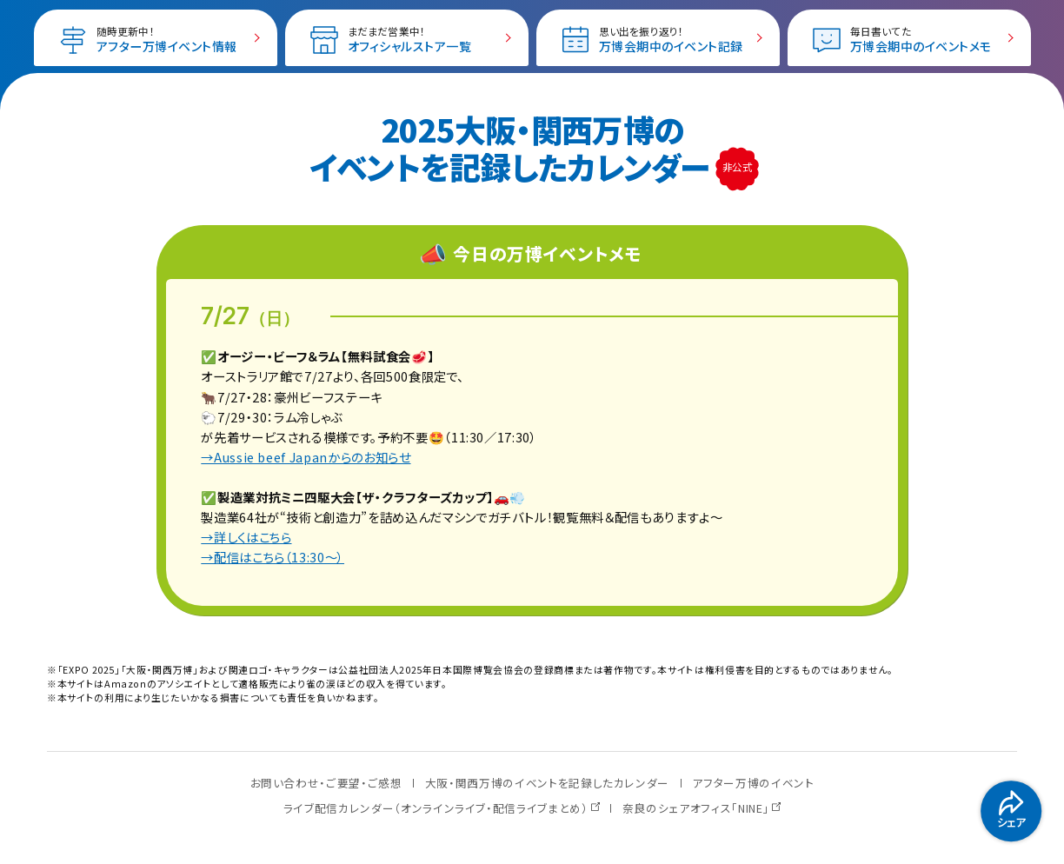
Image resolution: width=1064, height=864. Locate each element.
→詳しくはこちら (246, 537)
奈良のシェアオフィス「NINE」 (695, 808)
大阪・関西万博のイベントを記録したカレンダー (547, 782)
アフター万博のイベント (753, 782)
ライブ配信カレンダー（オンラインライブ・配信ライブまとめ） (436, 808)
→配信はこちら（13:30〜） (272, 557)
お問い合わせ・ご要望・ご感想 (326, 782)
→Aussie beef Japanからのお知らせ (305, 457)
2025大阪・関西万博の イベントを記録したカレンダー (513, 147)
